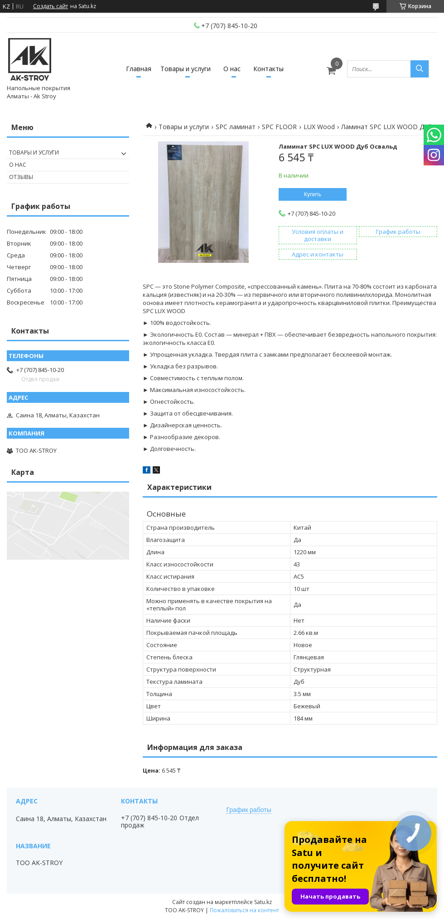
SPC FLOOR (279, 126)
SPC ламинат (236, 126)
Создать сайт (50, 6)
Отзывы (21, 177)
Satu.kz (263, 902)
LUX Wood (319, 126)
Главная (138, 68)
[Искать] (419, 68)
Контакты (268, 68)
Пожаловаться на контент (244, 910)
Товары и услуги (185, 68)
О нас (232, 68)
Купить (312, 194)
